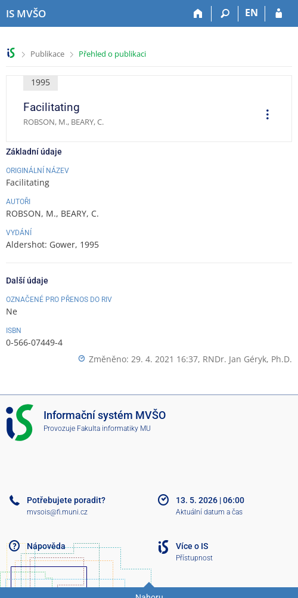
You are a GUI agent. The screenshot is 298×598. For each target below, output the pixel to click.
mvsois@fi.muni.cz (57, 512)
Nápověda (46, 546)
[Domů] (198, 13)
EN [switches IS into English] (251, 12)
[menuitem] (263, 115)
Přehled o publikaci (112, 53)
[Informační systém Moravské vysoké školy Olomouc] (26, 13)
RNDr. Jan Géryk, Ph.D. (247, 359)
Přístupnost (194, 558)
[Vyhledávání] (225, 13)
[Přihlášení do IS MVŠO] (278, 13)
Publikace (47, 53)
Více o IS (192, 546)
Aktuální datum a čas (209, 512)
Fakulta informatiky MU (114, 428)
